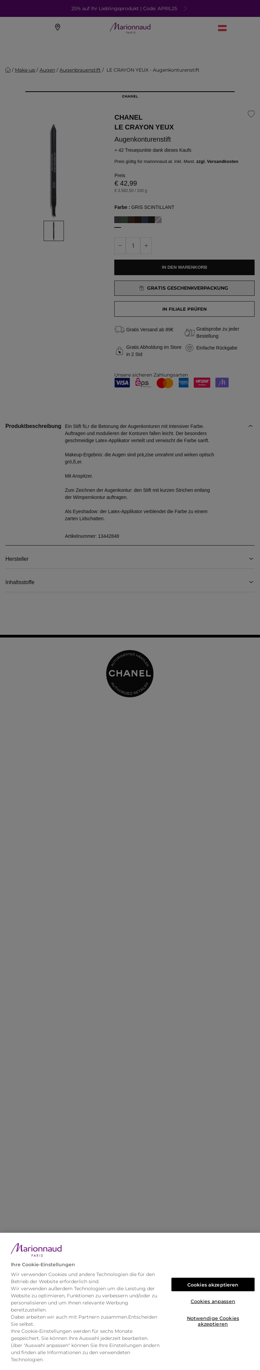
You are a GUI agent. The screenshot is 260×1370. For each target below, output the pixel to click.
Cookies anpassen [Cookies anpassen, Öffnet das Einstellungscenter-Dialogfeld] (213, 1301)
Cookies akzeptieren (213, 1285)
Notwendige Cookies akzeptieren (213, 1320)
